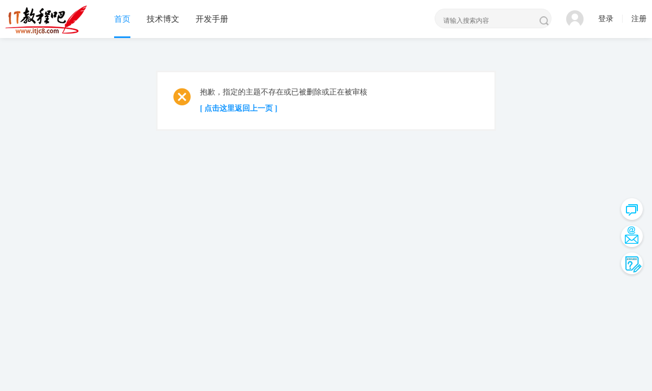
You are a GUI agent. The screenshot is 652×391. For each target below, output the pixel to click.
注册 (639, 19)
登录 (605, 19)
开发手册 (212, 19)
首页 (122, 19)
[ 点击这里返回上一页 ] (238, 108)
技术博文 (163, 19)
